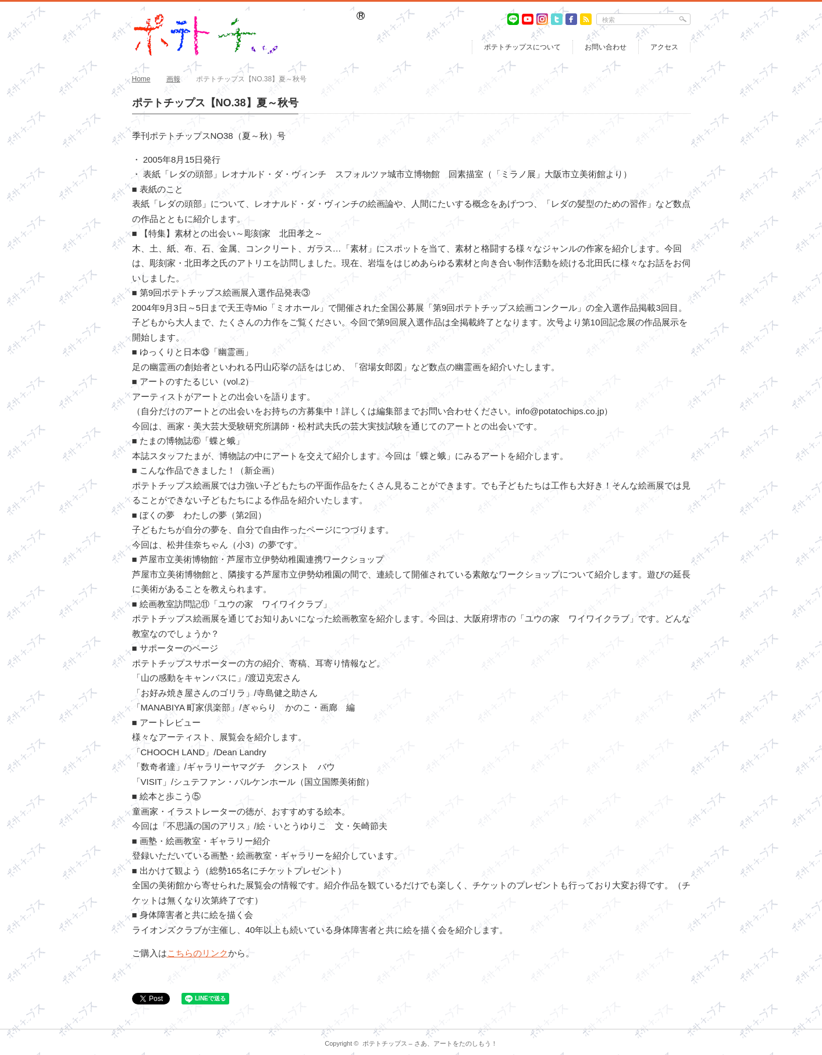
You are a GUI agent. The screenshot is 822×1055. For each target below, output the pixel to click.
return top (682, 1020)
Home (141, 79)
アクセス (664, 47)
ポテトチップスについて (522, 47)
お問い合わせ (606, 47)
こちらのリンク (197, 953)
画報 (173, 79)
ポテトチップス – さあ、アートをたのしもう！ (429, 1043)
